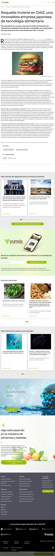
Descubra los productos (6, 492)
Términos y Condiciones (16, 547)
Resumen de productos (6, 501)
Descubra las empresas (24, 479)
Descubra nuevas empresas (25, 481)
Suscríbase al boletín (36, 262)
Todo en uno (4, 514)
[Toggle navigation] (53, 3)
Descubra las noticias (6, 479)
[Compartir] (46, 2)
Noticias (3, 507)
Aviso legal (5, 547)
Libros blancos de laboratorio (26, 494)
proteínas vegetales (39, 39)
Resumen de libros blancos (25, 501)
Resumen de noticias (6, 485)
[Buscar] (43, 2)
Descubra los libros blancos (26, 492)
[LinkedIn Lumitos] (53, 547)
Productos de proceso (6, 496)
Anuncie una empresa (24, 483)
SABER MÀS (12, 409)
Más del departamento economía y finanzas (27, 224)
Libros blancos (4, 512)
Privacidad (13, 550)
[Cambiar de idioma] (49, 2)
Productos (3, 509)
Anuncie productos (5, 499)
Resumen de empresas (24, 486)
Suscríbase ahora (48, 491)
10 (34, 219)
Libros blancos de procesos (25, 496)
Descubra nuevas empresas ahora (14, 462)
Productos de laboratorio (7, 494)
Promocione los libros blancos (26, 499)
